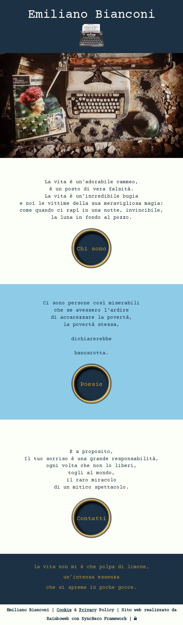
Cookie (64, 610)
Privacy (87, 610)
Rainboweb (58, 619)
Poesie (91, 384)
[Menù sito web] (91, 37)
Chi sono (91, 249)
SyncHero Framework (104, 619)
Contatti (91, 518)
